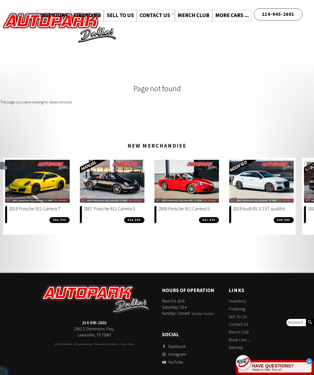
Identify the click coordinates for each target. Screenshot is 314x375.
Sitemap (236, 348)
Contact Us (239, 324)
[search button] (310, 322)
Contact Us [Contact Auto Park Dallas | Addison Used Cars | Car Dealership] (154, 15)
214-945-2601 (94, 323)
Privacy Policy (126, 344)
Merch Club (193, 15)
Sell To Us (238, 317)
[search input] (296, 322)
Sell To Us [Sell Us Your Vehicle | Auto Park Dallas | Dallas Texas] (119, 15)
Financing (237, 309)
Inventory (237, 301)
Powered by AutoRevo (106, 344)
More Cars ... (232, 15)
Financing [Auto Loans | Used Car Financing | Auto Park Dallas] (86, 15)
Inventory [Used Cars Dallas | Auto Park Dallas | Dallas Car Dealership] (52, 15)
